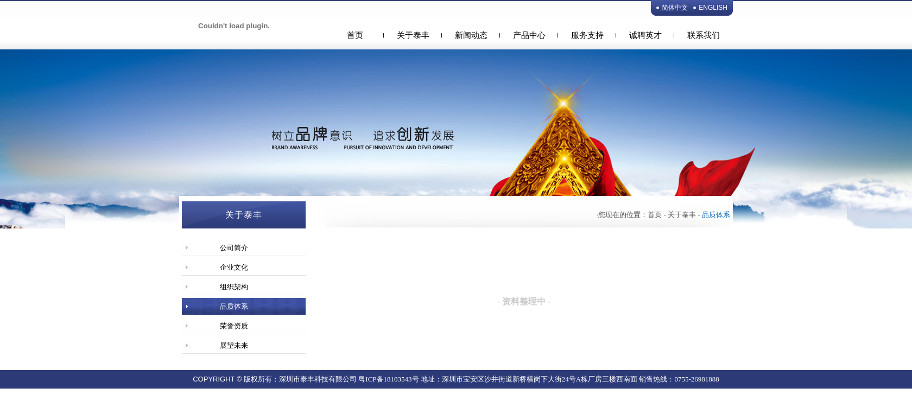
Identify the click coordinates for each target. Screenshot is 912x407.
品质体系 (234, 306)
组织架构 (234, 287)
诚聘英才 (645, 35)
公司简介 (234, 248)
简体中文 (675, 7)
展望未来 (234, 345)
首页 (355, 35)
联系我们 (703, 35)
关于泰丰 (413, 35)
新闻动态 (471, 35)
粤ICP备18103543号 (388, 379)
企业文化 (234, 267)
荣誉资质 (234, 326)
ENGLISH (713, 7)
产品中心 (529, 35)
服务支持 (587, 35)
